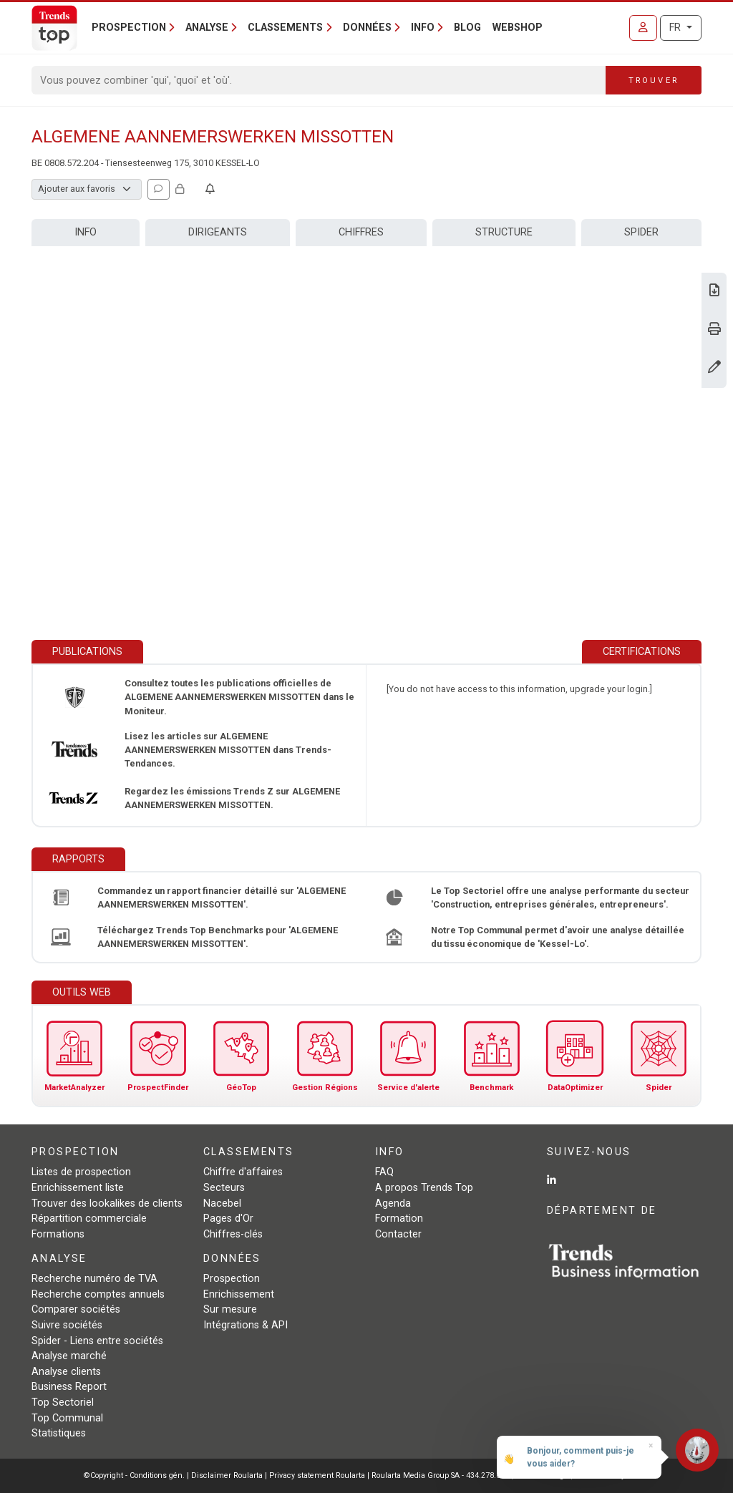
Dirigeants (217, 232)
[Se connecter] (643, 28)
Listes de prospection (81, 1172)
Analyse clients (66, 1372)
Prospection (231, 1279)
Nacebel (222, 1203)
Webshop (517, 27)
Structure (504, 232)
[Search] (318, 80)
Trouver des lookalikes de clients (107, 1203)
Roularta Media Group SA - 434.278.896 (441, 1475)
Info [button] (423, 27)
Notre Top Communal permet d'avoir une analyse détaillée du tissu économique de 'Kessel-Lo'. (557, 937)
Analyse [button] (206, 27)
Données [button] (367, 27)
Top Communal (67, 1418)
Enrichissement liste (77, 1188)
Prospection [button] (129, 27)
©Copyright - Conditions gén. (134, 1475)
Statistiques (58, 1433)
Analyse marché (69, 1356)
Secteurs (224, 1188)
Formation (399, 1218)
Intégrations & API (245, 1325)
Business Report (69, 1387)
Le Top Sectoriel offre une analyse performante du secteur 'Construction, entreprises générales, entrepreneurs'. (560, 897)
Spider (641, 232)
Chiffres (361, 232)
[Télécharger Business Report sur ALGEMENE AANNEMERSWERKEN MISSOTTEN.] (714, 292)
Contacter (398, 1234)
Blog (467, 27)
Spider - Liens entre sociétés (97, 1341)
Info (85, 232)
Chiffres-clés (233, 1234)
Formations (57, 1234)
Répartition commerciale (89, 1218)
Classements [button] (285, 27)
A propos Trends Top (424, 1188)
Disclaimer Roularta (227, 1475)
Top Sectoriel (62, 1402)
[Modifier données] (714, 368)
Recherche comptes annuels (98, 1294)
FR (676, 27)
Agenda (393, 1203)
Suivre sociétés (66, 1325)
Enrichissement (238, 1294)
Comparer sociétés (75, 1309)
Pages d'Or (228, 1218)
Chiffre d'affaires (243, 1172)
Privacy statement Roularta (317, 1475)
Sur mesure (230, 1309)
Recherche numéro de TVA (94, 1279)
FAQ (384, 1172)
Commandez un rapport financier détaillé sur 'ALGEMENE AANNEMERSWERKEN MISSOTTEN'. (221, 897)
